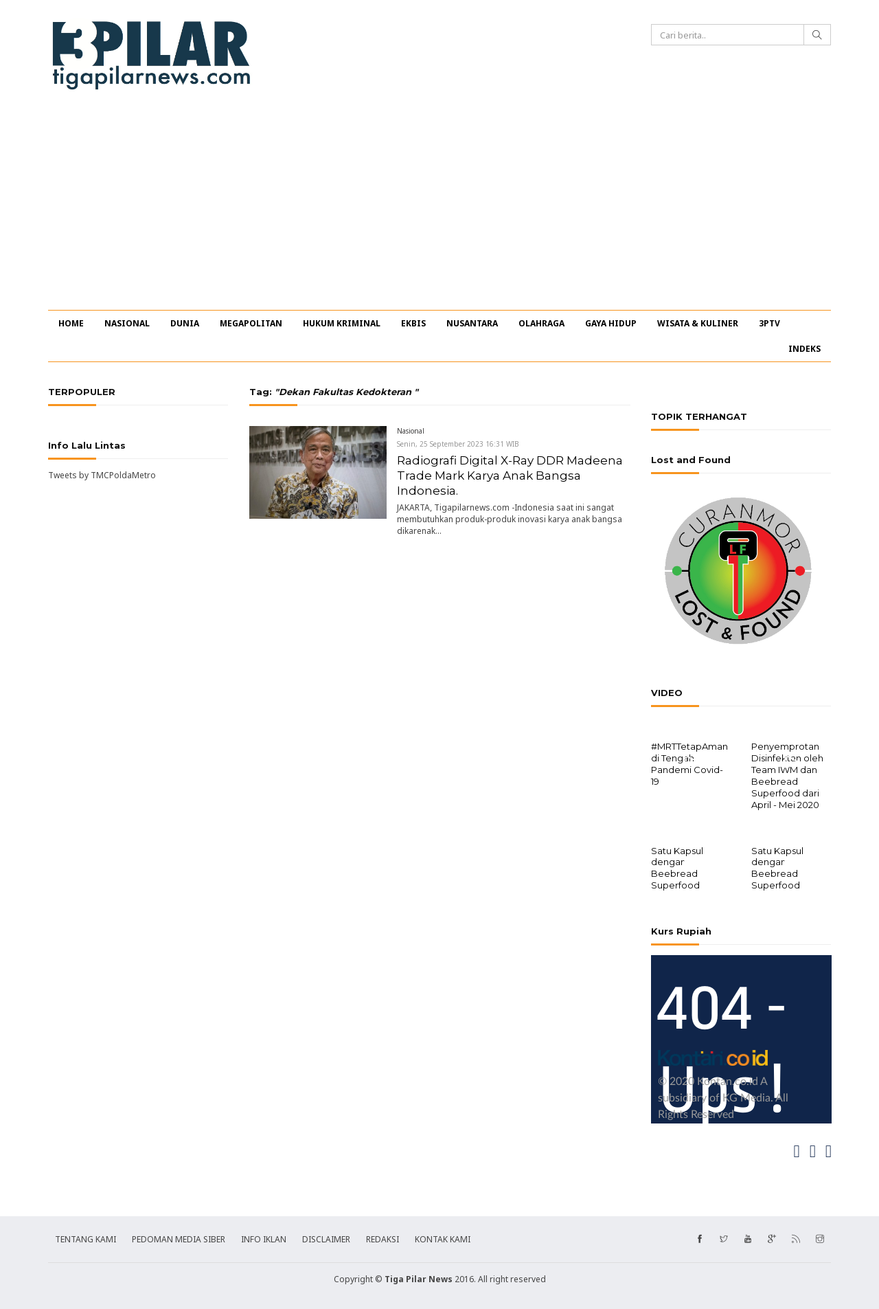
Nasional (410, 431)
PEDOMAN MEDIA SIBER (178, 1238)
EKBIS (413, 323)
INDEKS (804, 349)
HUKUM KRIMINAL (341, 323)
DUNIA (184, 323)
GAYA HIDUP (611, 323)
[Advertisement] (439, 207)
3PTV (769, 323)
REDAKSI (382, 1238)
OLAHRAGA (541, 323)
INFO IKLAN (263, 1238)
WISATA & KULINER (697, 323)
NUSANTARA (472, 323)
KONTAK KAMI (442, 1238)
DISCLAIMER (326, 1238)
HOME (71, 323)
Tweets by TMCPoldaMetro (102, 475)
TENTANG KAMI (85, 1238)
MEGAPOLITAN (251, 323)
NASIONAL (127, 323)
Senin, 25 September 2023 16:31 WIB (458, 444)
